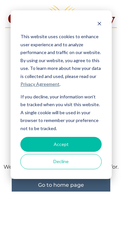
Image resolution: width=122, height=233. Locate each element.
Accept (61, 144)
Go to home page (61, 185)
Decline (61, 161)
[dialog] (61, 94)
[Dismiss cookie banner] (99, 24)
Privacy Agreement (40, 84)
